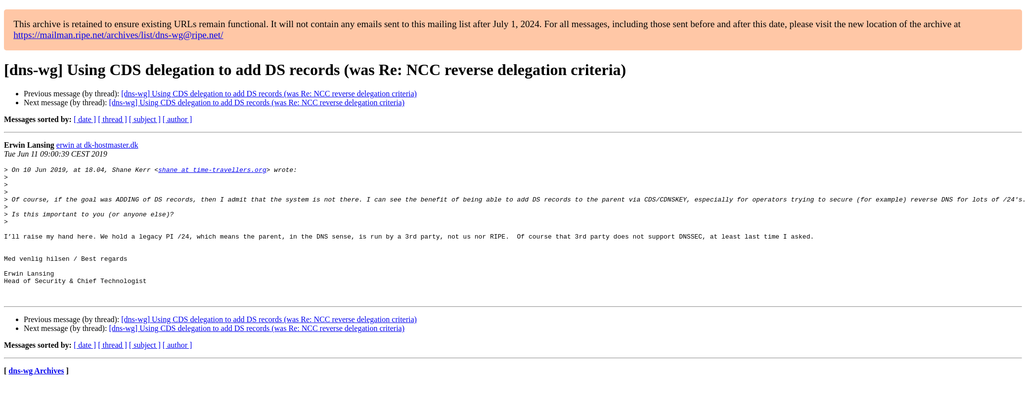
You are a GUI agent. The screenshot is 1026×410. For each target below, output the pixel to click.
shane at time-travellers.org (212, 170)
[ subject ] (145, 119)
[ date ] (85, 119)
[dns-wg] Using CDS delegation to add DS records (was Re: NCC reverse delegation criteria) (269, 93)
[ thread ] (112, 119)
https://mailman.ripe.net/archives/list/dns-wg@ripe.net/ (118, 35)
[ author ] (177, 119)
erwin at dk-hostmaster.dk (97, 145)
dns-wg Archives (36, 397)
